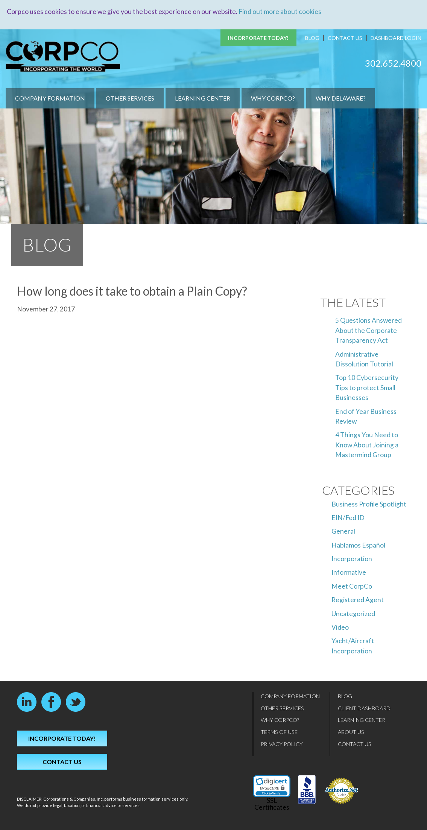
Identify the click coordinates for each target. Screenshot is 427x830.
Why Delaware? (341, 98)
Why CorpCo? (273, 98)
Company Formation (50, 98)
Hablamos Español (358, 545)
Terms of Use (279, 732)
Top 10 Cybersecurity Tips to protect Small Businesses (366, 387)
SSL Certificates (271, 803)
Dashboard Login (396, 38)
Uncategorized (353, 613)
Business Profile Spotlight (368, 504)
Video (340, 627)
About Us (351, 732)
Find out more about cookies (280, 11)
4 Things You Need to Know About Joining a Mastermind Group (366, 445)
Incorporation (351, 559)
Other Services (130, 98)
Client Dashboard (364, 708)
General (343, 531)
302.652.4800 (393, 62)
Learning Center (202, 98)
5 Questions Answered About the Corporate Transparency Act (368, 330)
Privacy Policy (282, 743)
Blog (312, 38)
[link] (271, 786)
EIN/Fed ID (348, 517)
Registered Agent (357, 600)
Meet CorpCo (351, 586)
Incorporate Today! (258, 38)
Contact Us (345, 38)
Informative (348, 572)
